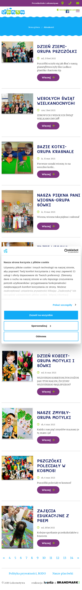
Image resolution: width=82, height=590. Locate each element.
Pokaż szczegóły (62, 304)
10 (44, 557)
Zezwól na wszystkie (41, 315)
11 (50, 557)
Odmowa (41, 336)
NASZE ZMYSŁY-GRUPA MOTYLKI (54, 414)
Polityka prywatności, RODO (27, 572)
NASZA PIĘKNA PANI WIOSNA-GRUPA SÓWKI (58, 199)
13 (64, 557)
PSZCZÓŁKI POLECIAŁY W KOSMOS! (51, 464)
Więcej (46, 77)
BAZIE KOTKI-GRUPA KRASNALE (55, 149)
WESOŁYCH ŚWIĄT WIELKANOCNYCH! (56, 100)
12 (57, 557)
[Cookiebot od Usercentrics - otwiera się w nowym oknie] (64, 251)
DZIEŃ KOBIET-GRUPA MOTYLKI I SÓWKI (55, 360)
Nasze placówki (63, 572)
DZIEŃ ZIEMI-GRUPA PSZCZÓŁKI (57, 49)
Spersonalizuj (41, 325)
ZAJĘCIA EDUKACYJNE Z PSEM (53, 514)
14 (71, 557)
